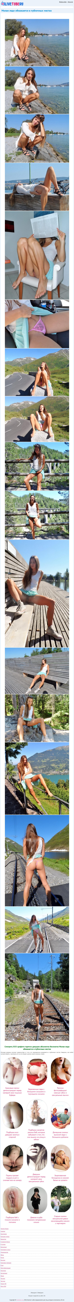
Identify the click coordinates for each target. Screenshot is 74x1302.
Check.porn (40, 1292)
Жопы (2, 1255)
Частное (3, 1281)
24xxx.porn (34, 1292)
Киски (2, 1257)
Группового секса (5, 1249)
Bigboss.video (63, 2)
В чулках (3, 1244)
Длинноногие (4, 1252)
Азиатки (3, 1231)
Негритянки (4, 1273)
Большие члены (5, 1236)
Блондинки (4, 1234)
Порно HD (3, 1284)
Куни (2, 1265)
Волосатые (4, 1247)
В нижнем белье (5, 1242)
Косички (3, 1260)
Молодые (3, 1270)
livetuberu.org (20, 1300)
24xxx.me (70, 2)
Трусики (3, 1278)
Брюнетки (3, 1239)
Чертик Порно (4, 1229)
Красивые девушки (6, 1263)
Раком (2, 1276)
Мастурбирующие (5, 1268)
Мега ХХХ (3, 1286)
